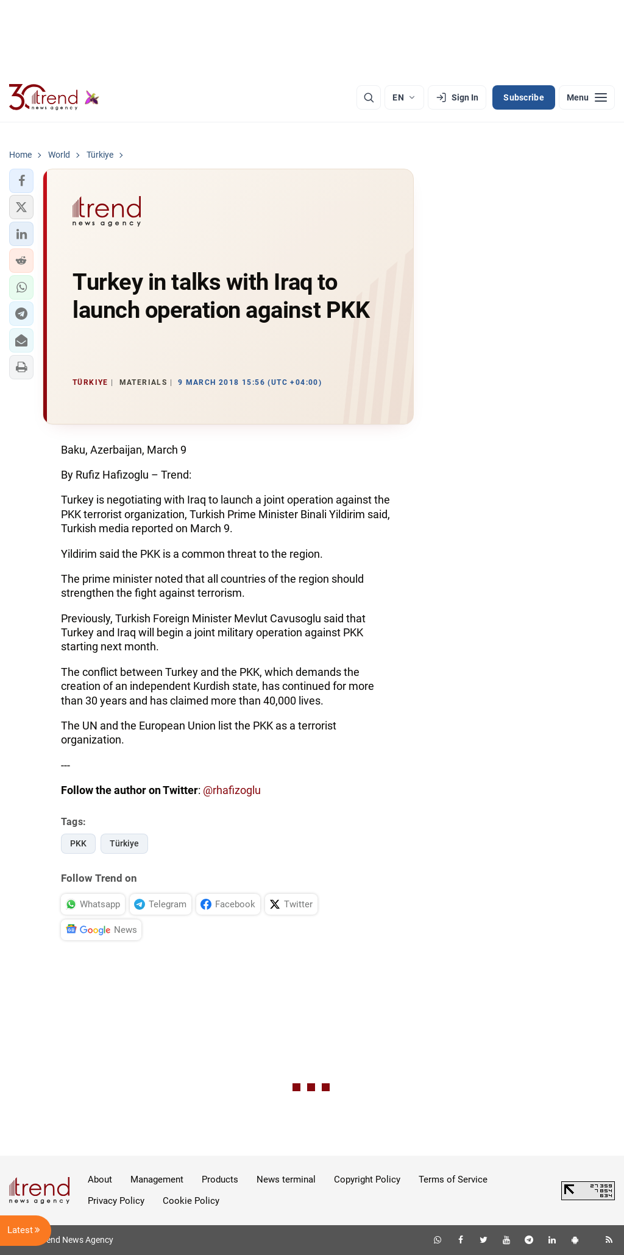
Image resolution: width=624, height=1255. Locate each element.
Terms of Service (453, 1179)
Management (156, 1179)
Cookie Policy (191, 1200)
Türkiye (124, 843)
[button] (21, 180)
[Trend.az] (54, 97)
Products (220, 1179)
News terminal (286, 1179)
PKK (78, 843)
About (100, 1179)
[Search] (368, 97)
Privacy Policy (116, 1200)
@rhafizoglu (232, 790)
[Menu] (587, 97)
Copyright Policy (367, 1179)
